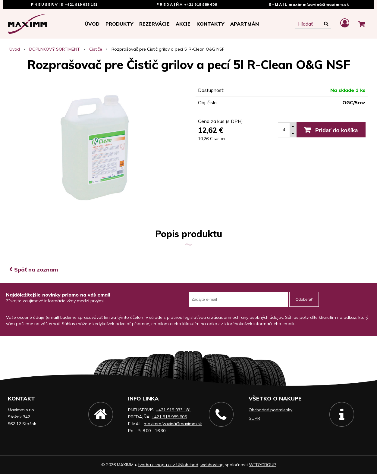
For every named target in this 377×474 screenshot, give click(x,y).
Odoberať (304, 299)
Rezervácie (154, 24)
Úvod (92, 24)
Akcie (183, 24)
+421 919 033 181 (81, 4)
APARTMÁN (244, 24)
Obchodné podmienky (270, 410)
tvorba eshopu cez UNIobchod (168, 464)
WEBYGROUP (262, 464)
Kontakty (210, 24)
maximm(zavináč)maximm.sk (319, 4)
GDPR (254, 418)
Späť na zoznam (33, 269)
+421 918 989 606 (200, 4)
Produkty (119, 24)
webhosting (212, 464)
